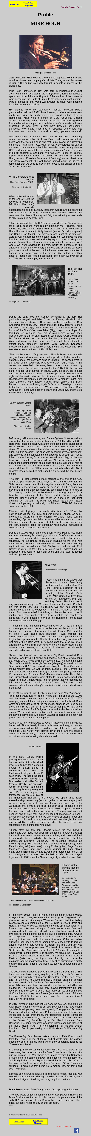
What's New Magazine (28, 4)
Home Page (15, 4)
